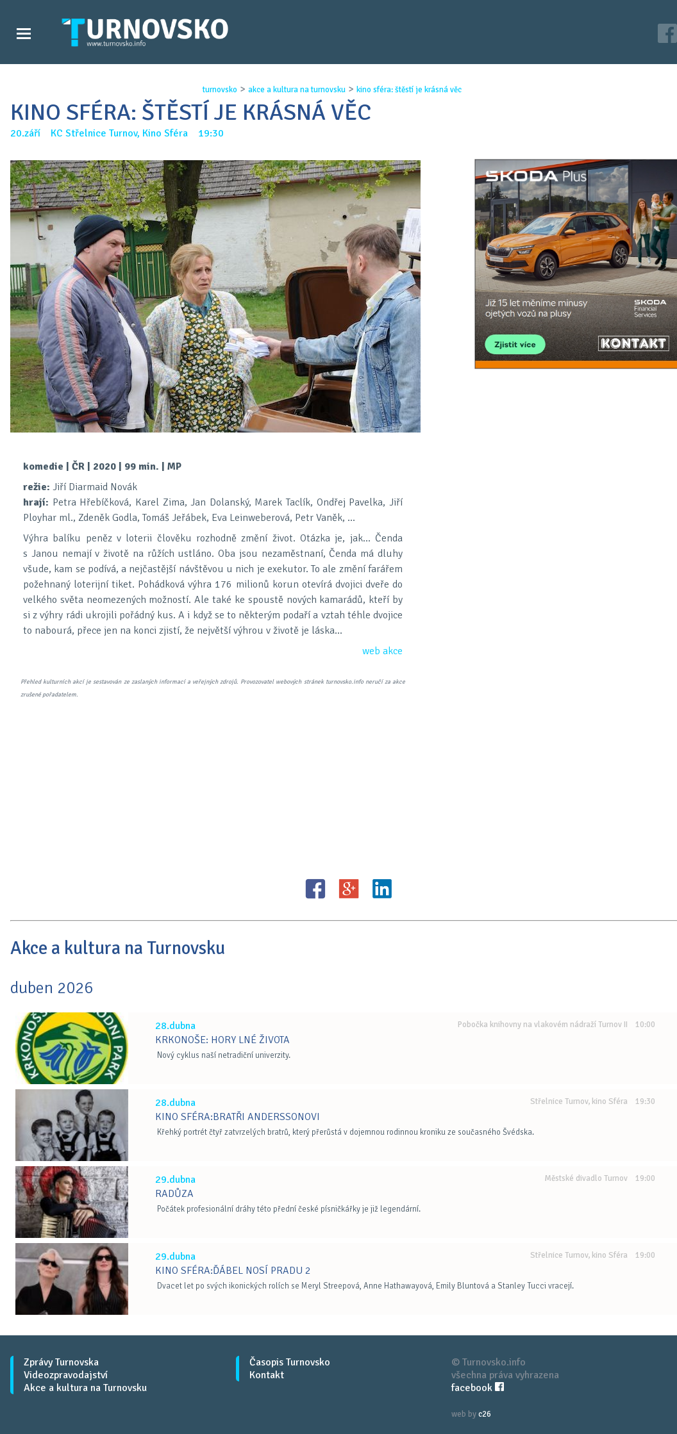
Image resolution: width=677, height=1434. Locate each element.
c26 (484, 1414)
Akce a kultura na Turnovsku (85, 1387)
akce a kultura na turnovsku (297, 90)
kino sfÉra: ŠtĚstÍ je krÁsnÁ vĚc (409, 90)
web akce (382, 651)
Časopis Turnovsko (289, 1362)
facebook (477, 1387)
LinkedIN (382, 888)
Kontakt (266, 1375)
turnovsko (220, 90)
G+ (348, 888)
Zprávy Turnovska (61, 1362)
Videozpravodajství (66, 1375)
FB (315, 888)
